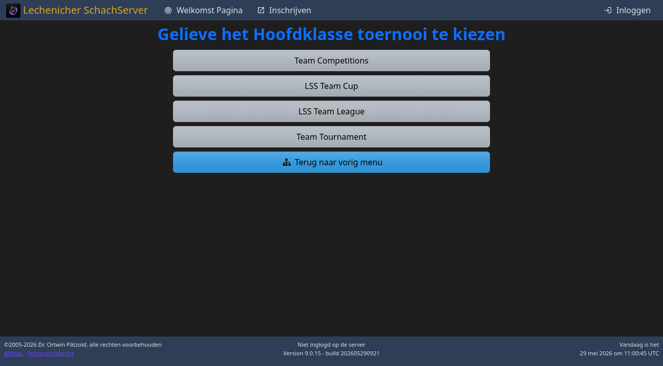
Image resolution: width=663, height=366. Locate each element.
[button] (332, 60)
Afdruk (13, 353)
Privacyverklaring (50, 353)
